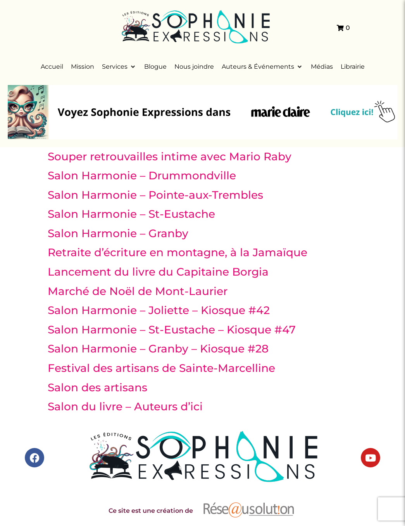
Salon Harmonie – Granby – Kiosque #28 (158, 348)
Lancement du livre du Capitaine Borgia (158, 271)
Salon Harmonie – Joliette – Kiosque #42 (159, 310)
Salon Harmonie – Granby (118, 233)
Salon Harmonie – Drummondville (142, 175)
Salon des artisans (97, 387)
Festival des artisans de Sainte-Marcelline (161, 368)
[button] (119, 66)
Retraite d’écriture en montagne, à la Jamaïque (177, 252)
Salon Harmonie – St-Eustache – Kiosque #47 (172, 329)
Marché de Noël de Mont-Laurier (137, 291)
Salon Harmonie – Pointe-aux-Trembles (155, 194)
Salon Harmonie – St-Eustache (131, 213)
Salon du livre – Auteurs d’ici (125, 406)
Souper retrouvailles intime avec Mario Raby (169, 156)
